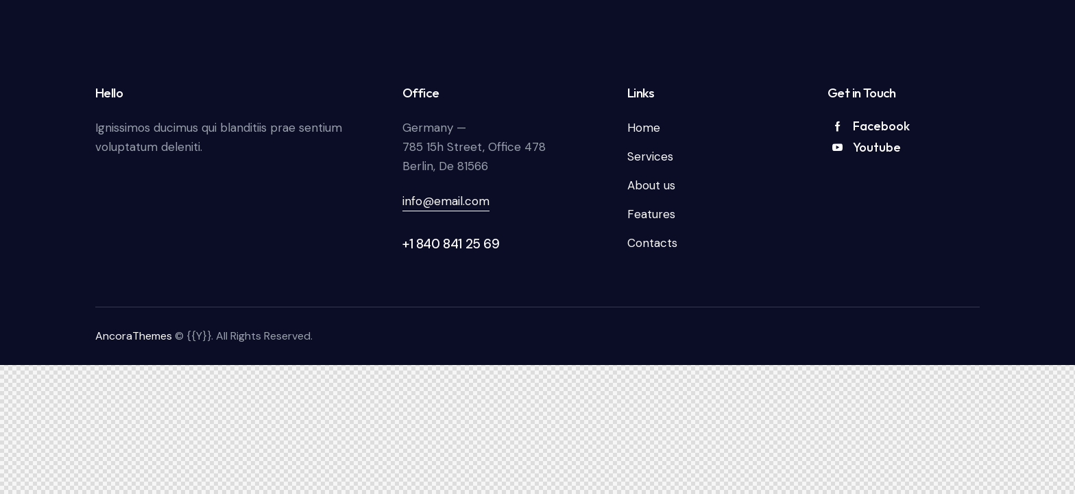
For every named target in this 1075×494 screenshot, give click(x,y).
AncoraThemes (133, 336)
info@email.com (446, 201)
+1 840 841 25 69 (451, 243)
